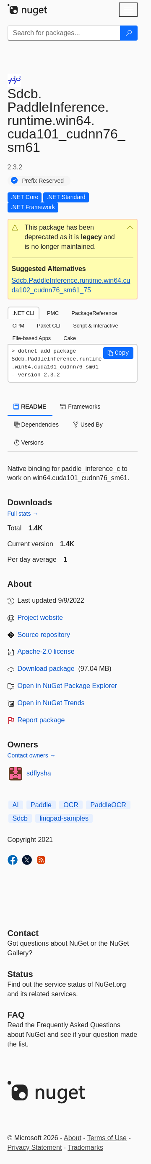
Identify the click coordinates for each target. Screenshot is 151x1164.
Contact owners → (32, 755)
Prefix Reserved (43, 180)
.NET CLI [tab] (23, 313)
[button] (72, 237)
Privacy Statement (35, 1147)
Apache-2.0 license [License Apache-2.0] (46, 651)
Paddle (41, 804)
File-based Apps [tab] (32, 338)
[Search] (129, 33)
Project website (40, 617)
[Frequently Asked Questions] (16, 1014)
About (72, 1137)
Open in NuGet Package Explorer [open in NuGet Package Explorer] (67, 685)
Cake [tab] (69, 338)
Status (20, 974)
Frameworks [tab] (80, 406)
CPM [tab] (18, 325)
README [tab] (30, 406)
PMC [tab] (53, 313)
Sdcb (20, 818)
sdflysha (38, 773)
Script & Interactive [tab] (95, 325)
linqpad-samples (64, 818)
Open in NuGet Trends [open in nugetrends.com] (51, 702)
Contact (23, 933)
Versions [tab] (29, 442)
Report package (41, 720)
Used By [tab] (88, 424)
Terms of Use (107, 1137)
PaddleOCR (108, 804)
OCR (70, 804)
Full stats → (23, 513)
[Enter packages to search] (64, 33)
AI (16, 804)
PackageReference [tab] (94, 313)
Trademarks (85, 1147)
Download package (46, 668)
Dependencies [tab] (36, 424)
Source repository (44, 634)
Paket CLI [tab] (48, 325)
